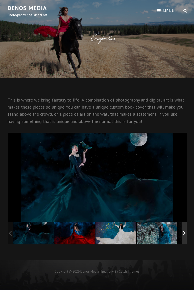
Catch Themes (129, 271)
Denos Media (27, 8)
